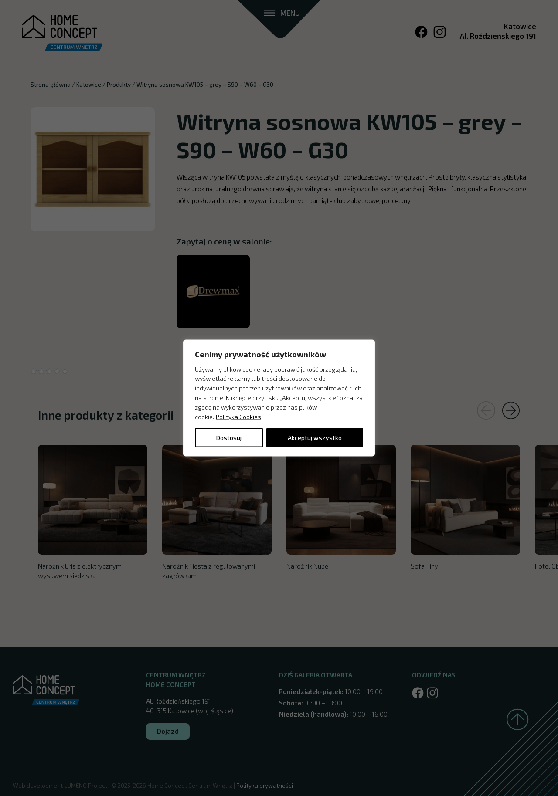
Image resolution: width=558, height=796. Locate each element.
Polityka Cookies (238, 416)
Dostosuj (229, 437)
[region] (279, 398)
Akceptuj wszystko (315, 437)
